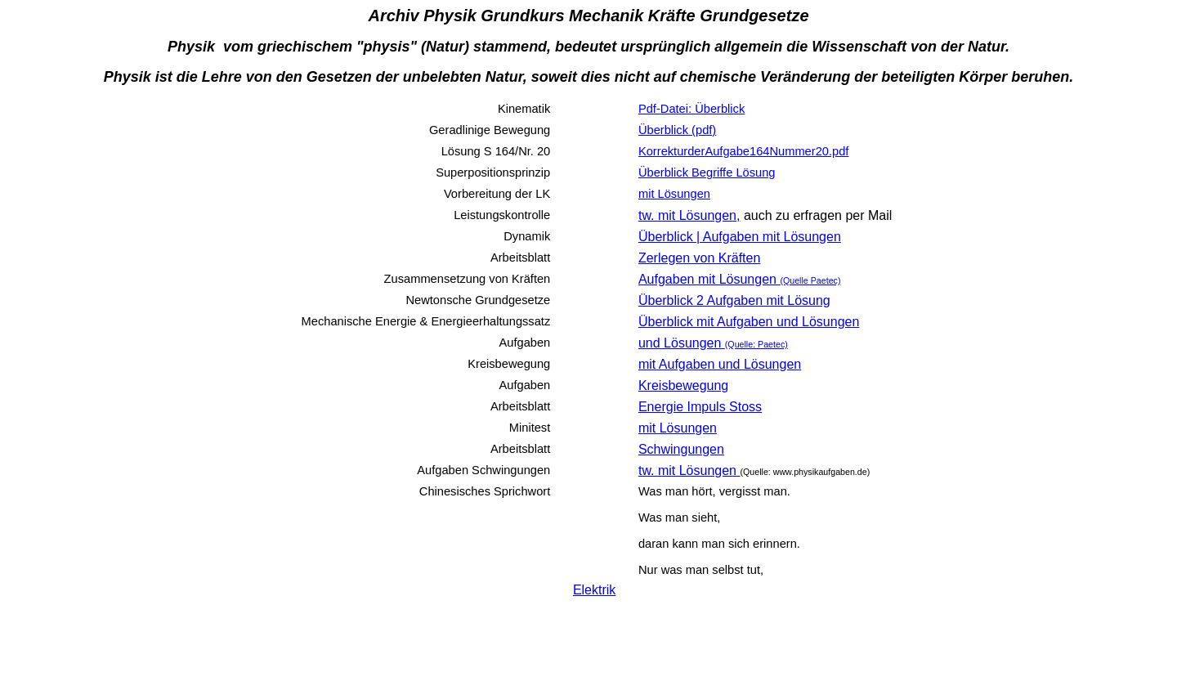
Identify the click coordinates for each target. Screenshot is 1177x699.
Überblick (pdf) (677, 130)
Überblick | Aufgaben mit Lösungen (739, 237)
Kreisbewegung (683, 385)
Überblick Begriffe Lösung (707, 172)
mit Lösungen (677, 428)
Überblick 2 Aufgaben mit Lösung (734, 300)
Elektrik (594, 590)
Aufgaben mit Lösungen (739, 279)
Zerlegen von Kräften (699, 258)
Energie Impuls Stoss (700, 407)
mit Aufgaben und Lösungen (719, 364)
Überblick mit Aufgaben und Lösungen (748, 322)
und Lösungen (713, 343)
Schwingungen (681, 449)
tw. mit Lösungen (689, 470)
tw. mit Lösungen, (689, 215)
